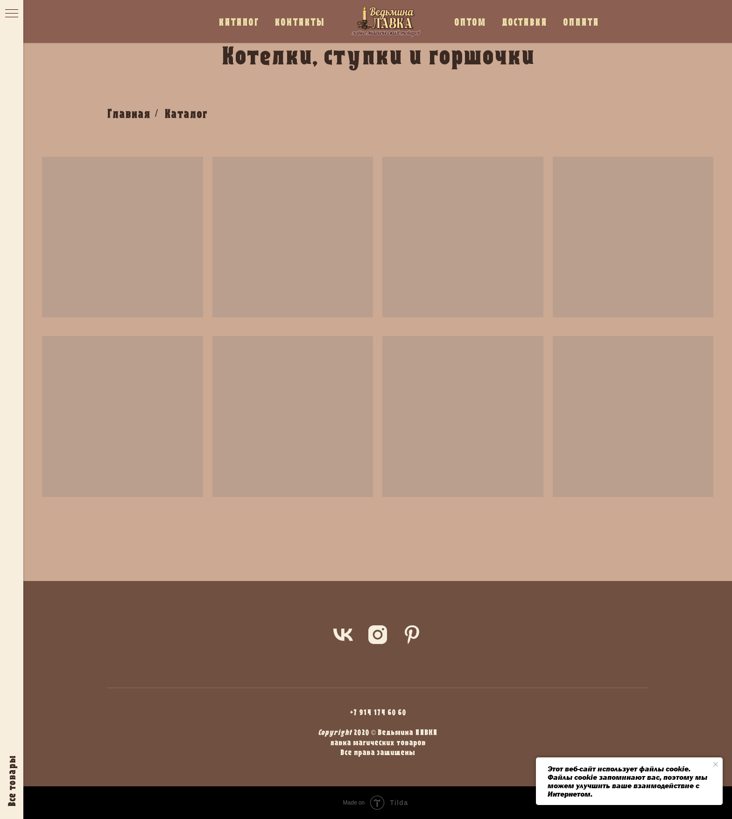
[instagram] (377, 634)
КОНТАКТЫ (299, 21)
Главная (128, 113)
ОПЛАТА (581, 21)
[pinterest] (412, 634)
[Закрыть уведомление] (715, 764)
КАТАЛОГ (238, 21)
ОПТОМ (470, 21)
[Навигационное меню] (11, 14)
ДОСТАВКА (524, 21)
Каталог (185, 113)
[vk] (343, 634)
